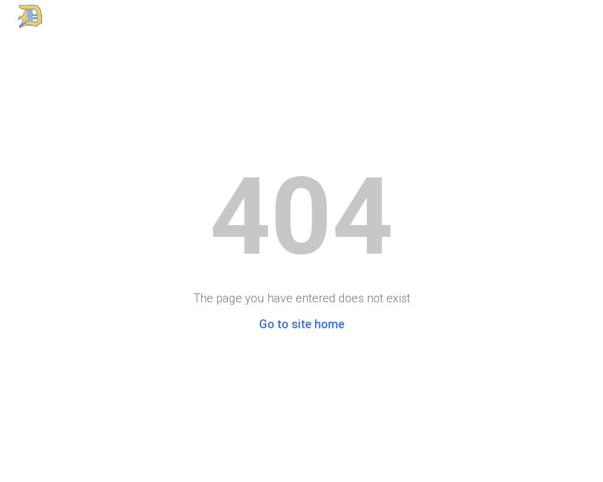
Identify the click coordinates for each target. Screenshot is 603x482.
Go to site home (301, 324)
